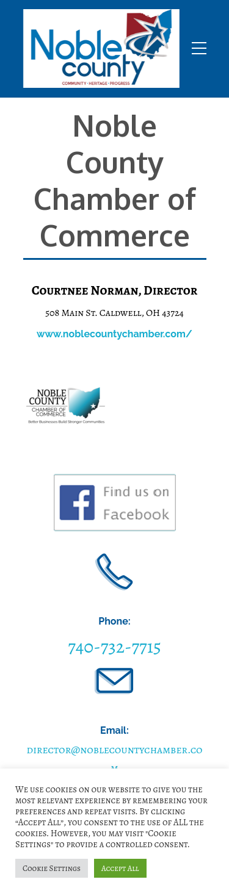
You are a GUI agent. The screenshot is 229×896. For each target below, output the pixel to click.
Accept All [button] (120, 868)
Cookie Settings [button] (52, 868)
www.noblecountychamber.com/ (114, 334)
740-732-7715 (114, 646)
